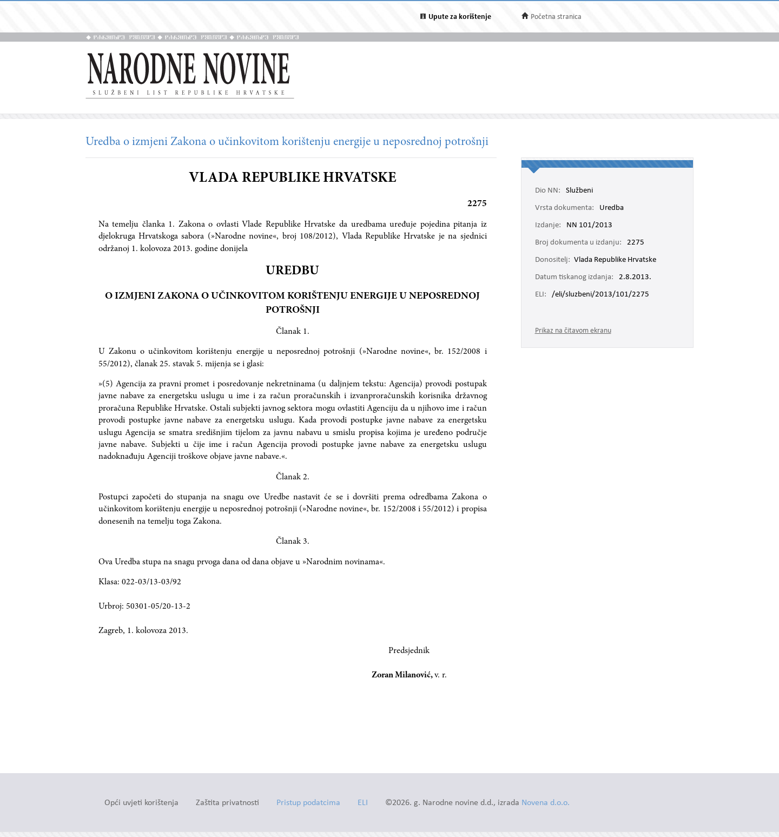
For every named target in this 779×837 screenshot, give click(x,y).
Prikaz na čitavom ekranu (573, 331)
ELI (363, 803)
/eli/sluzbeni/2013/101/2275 (600, 295)
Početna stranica (556, 17)
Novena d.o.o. (545, 803)
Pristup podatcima (308, 803)
